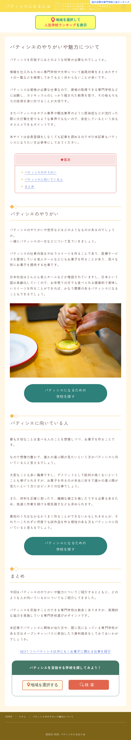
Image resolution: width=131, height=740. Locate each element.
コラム (22, 716)
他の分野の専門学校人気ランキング (110, 2)
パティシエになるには (28, 6)
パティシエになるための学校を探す (65, 393)
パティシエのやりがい (41, 172)
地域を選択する (42, 685)
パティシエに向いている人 (44, 179)
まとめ (29, 186)
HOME (8, 716)
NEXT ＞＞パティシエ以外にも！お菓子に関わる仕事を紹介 (65, 651)
